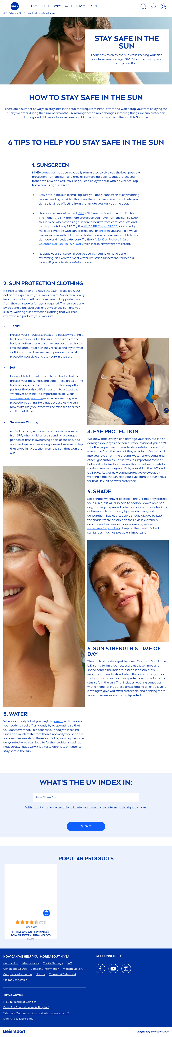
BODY (57, 6)
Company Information (45, 968)
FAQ (69, 963)
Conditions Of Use (15, 968)
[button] (46, 913)
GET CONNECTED (108, 956)
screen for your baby (104, 528)
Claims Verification (15, 979)
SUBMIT (86, 826)
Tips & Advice (13, 995)
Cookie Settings (53, 963)
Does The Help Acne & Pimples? (26, 1007)
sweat (58, 721)
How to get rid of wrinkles (19, 1001)
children (104, 231)
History (40, 974)
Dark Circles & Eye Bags (18, 1018)
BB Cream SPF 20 (100, 226)
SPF (81, 213)
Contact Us (10, 963)
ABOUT (96, 6)
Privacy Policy (30, 963)
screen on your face (26, 398)
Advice (81, 6)
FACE (34, 6)
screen (48, 172)
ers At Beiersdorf (62, 974)
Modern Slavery (73, 968)
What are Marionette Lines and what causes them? (36, 1013)
